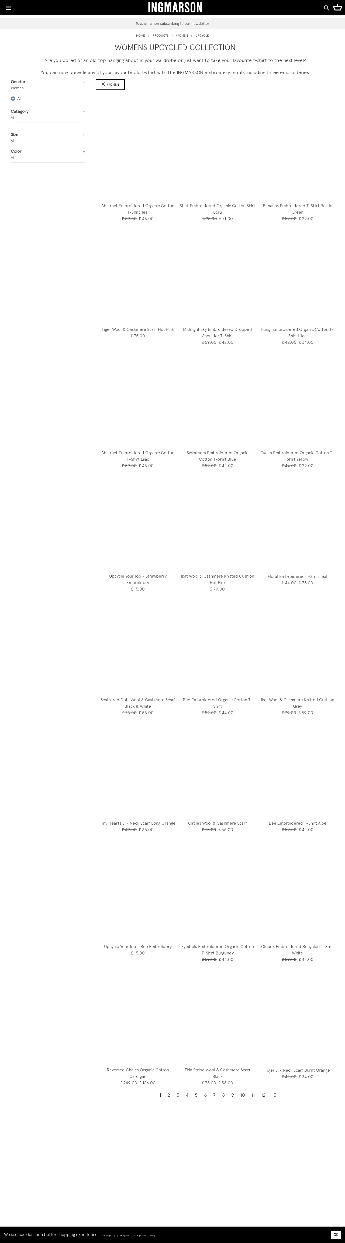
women (182, 35)
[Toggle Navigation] (8, 6)
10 (242, 1095)
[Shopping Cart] (338, 7)
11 (253, 1095)
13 (274, 1095)
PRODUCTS (160, 35)
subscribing (169, 23)
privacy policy (147, 1235)
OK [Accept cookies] (335, 1234)
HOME (140, 35)
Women (110, 84)
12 (263, 1095)
